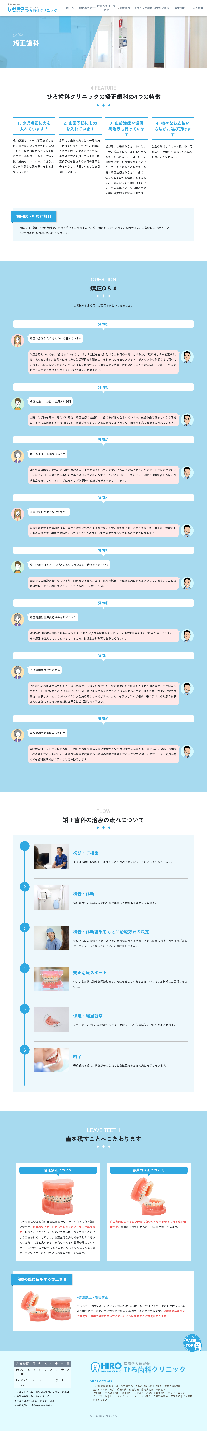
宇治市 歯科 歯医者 (103, 1386)
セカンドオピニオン (121, 1396)
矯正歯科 (127, 1392)
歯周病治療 (147, 1389)
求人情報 (187, 1396)
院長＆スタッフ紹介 (106, 8)
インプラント (100, 1396)
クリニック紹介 (143, 8)
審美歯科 (161, 1392)
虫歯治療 (134, 1389)
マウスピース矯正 (143, 1392)
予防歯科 (161, 1389)
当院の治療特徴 (143, 1386)
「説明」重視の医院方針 (168, 1386)
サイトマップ (100, 1399)
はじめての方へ (124, 1386)
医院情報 (179, 8)
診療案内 (122, 1389)
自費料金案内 (161, 8)
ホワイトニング (176, 1392)
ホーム (70, 8)
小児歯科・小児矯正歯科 (106, 1392)
